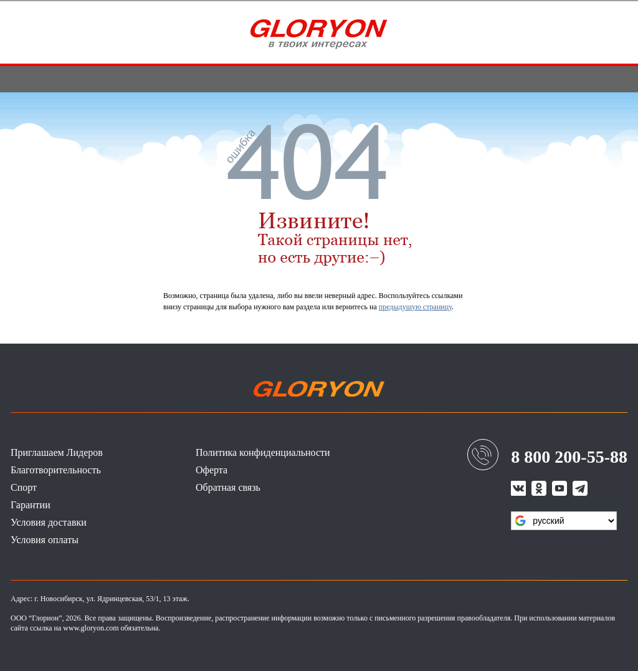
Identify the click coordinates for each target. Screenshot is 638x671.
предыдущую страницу (415, 306)
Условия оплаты (45, 539)
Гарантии (30, 505)
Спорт (24, 487)
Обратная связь (228, 487)
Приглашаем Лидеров (57, 452)
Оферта (211, 470)
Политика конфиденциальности (263, 452)
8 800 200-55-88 (569, 456)
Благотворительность (56, 470)
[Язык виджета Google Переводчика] (564, 520)
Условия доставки (49, 522)
